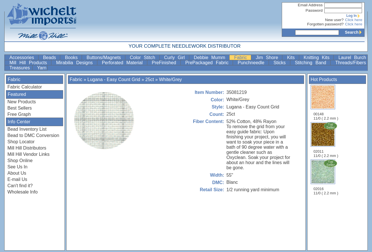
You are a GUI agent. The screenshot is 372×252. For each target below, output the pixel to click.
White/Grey (170, 79)
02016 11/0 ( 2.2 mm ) (326, 177)
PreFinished (165, 62)
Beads (51, 57)
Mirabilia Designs (76, 62)
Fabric (242, 57)
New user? (334, 20)
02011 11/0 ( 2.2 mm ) (326, 140)
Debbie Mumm (211, 57)
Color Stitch (144, 57)
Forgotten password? (325, 24)
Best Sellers (19, 108)
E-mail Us (17, 179)
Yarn (42, 67)
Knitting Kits (318, 57)
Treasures (20, 67)
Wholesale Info (22, 191)
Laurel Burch (352, 57)
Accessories (23, 57)
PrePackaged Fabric (208, 62)
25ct (149, 79)
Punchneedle (252, 62)
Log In (354, 16)
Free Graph (19, 114)
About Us (16, 173)
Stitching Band (312, 62)
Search (354, 32)
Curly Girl (176, 57)
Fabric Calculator (24, 86)
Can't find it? (20, 185)
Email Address (310, 5)
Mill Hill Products (29, 62)
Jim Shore (268, 57)
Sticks (281, 62)
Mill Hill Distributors (26, 148)
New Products (21, 101)
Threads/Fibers (350, 62)
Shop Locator (21, 141)
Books (73, 57)
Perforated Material (124, 62)
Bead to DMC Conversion (33, 135)
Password (314, 10)
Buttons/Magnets (105, 57)
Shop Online (20, 160)
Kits (292, 57)
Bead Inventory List (27, 129)
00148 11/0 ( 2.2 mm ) (325, 102)
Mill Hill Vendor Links (28, 154)
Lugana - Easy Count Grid (113, 79)
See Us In (17, 166)
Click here (353, 20)
